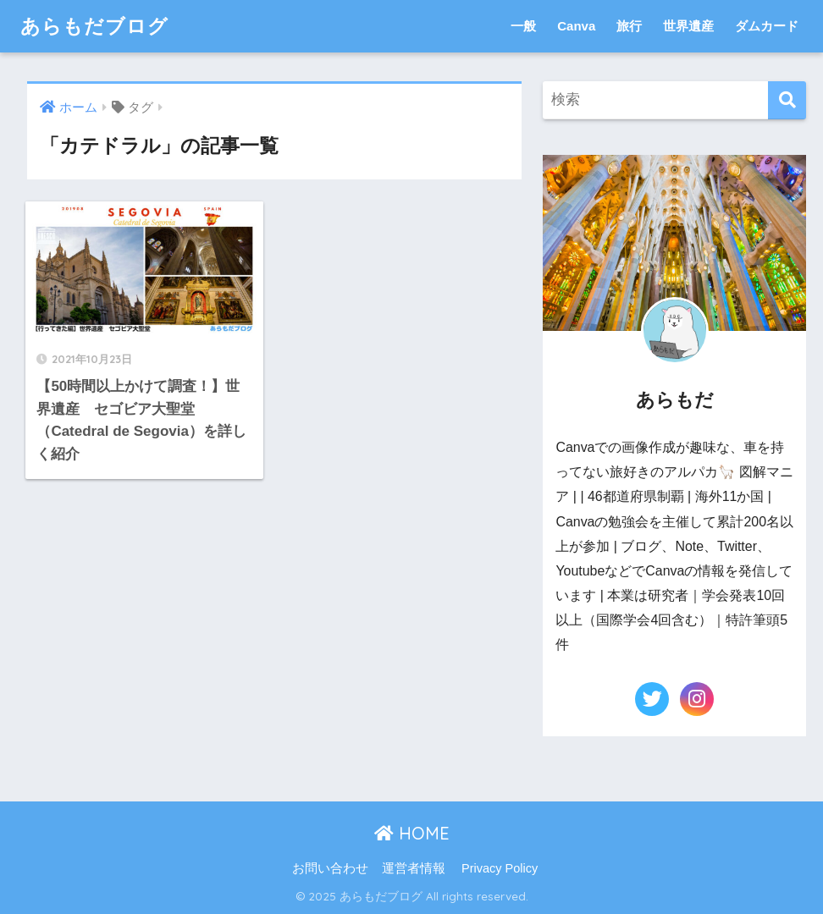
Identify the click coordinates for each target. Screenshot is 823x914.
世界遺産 (688, 26)
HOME (412, 833)
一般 (523, 26)
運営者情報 (413, 868)
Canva (576, 26)
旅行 (629, 26)
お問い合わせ (330, 868)
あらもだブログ (94, 26)
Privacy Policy (499, 868)
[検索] (787, 100)
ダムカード (766, 26)
